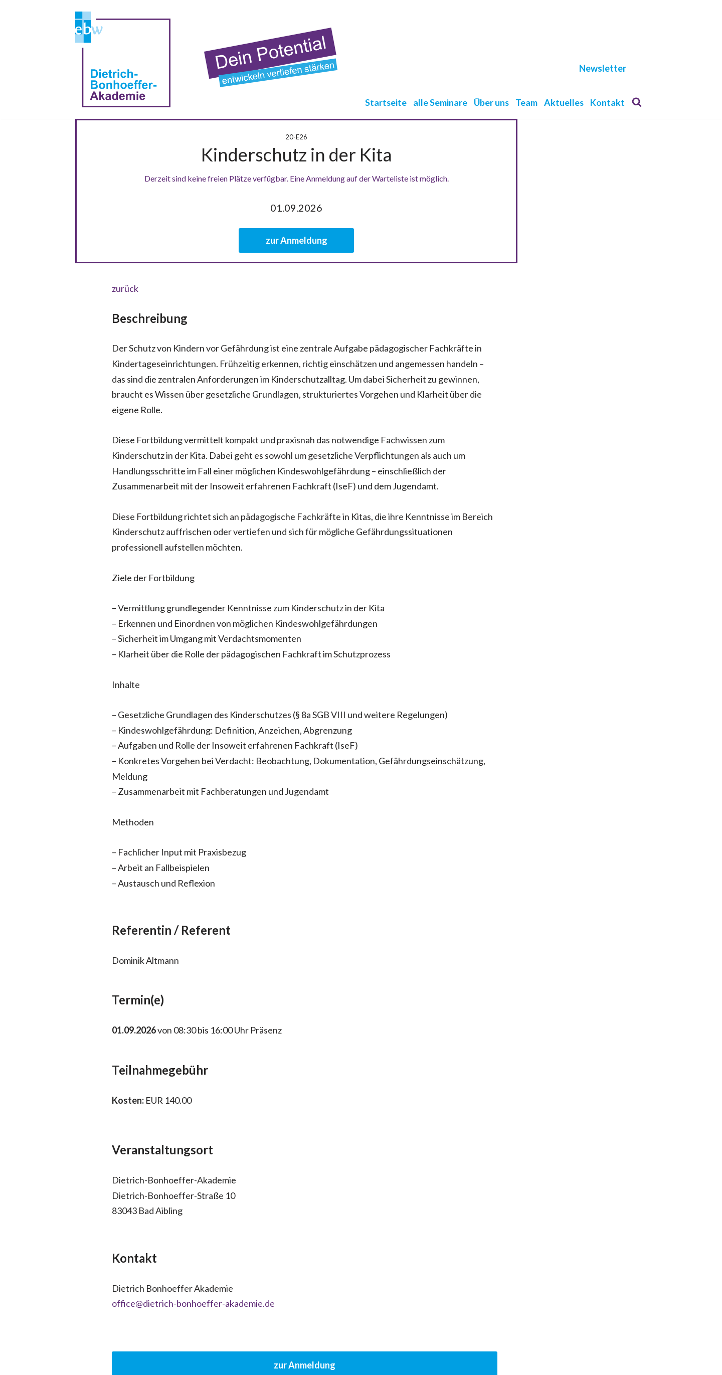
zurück (88, 288)
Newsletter (602, 68)
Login (392, 1357)
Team (526, 101)
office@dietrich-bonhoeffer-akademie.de (156, 1226)
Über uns (490, 101)
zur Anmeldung (361, 240)
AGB (316, 1357)
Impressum (354, 1357)
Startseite (384, 101)
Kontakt (607, 101)
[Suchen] (637, 102)
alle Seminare (439, 101)
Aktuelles (564, 101)
